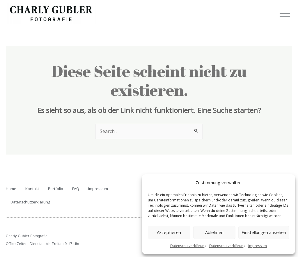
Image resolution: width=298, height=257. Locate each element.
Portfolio (55, 188)
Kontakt (32, 188)
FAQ (75, 188)
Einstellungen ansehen (264, 232)
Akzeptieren (169, 232)
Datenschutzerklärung (188, 245)
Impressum (257, 245)
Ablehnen (214, 232)
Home (11, 188)
